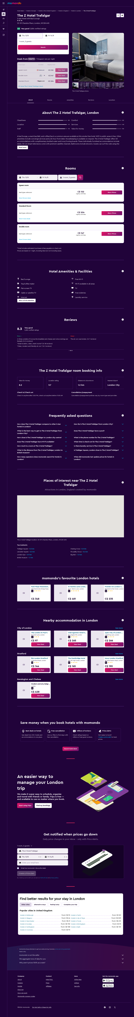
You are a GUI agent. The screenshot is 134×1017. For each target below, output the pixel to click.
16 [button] (33, 70)
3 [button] (38, 60)
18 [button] (43, 70)
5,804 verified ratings (38, 29)
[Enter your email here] (44, 862)
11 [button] (43, 65)
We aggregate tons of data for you (71, 959)
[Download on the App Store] (108, 985)
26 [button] (48, 75)
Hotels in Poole (76, 921)
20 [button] (54, 70)
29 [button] (63, 75)
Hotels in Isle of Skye (78, 918)
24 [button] (38, 75)
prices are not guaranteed (62, 949)
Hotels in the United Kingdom (47, 10)
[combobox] (44, 851)
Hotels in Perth (76, 915)
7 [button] (58, 60)
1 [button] (63, 55)
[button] (3, 3)
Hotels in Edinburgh (27, 915)
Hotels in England (63, 10)
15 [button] (63, 65)
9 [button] (33, 65)
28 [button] (58, 75)
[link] (40, 644)
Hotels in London (76, 10)
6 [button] (53, 60)
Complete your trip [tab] (70, 904)
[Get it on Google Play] (108, 980)
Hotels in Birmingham (78, 924)
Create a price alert (104, 737)
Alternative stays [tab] (40, 904)
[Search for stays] (3, 14)
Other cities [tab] (26, 904)
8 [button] (63, 60)
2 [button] (33, 60)
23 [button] (33, 75)
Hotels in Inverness (26, 930)
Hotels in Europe (31, 10)
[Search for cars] (3, 18)
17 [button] (38, 70)
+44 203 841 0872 (24, 26)
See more (119, 628)
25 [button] (43, 75)
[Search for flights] (3, 10)
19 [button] (48, 70)
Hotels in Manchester (27, 921)
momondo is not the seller (71, 955)
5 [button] (48, 60)
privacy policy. (54, 877)
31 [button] (38, 80)
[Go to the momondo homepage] (14, 3)
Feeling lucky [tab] (54, 904)
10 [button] (38, 65)
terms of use (44, 877)
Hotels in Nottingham (27, 927)
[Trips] (3, 29)
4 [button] (43, 60)
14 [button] (58, 65)
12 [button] (48, 65)
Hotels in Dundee (26, 924)
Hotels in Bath (75, 927)
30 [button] (33, 80)
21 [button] (58, 70)
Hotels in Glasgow (26, 918)
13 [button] (53, 65)
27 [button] (53, 75)
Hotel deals (20, 10)
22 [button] (63, 70)
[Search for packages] (3, 23)
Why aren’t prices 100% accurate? (71, 962)
